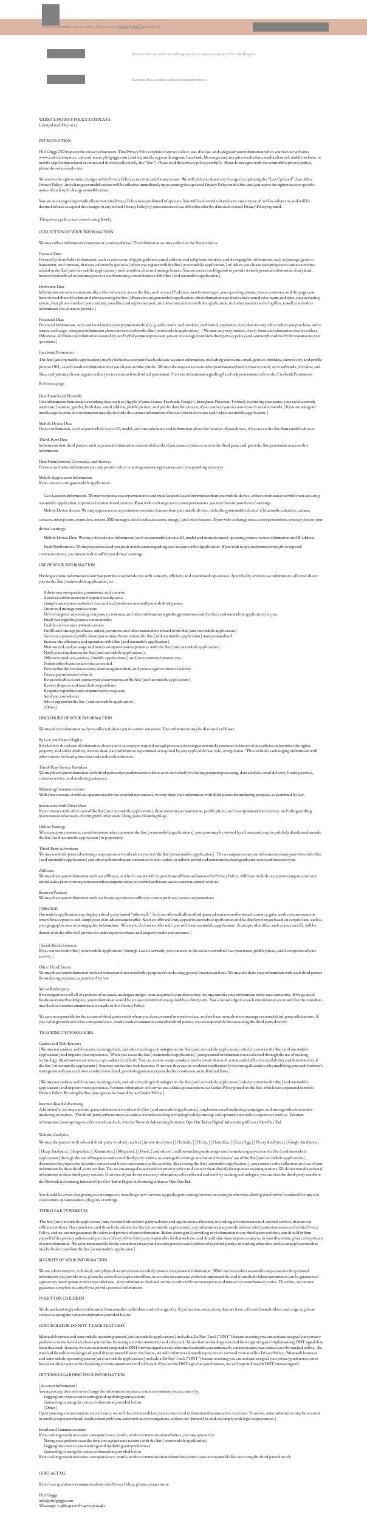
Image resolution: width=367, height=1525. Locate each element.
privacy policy (131, 26)
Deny (271, 27)
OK (310, 27)
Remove (66, 53)
